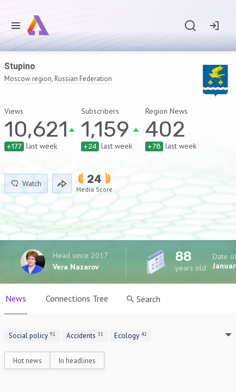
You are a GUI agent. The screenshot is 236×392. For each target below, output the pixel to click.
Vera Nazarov (76, 267)
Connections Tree (77, 298)
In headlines (77, 360)
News (15, 298)
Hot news (27, 360)
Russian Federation (83, 78)
